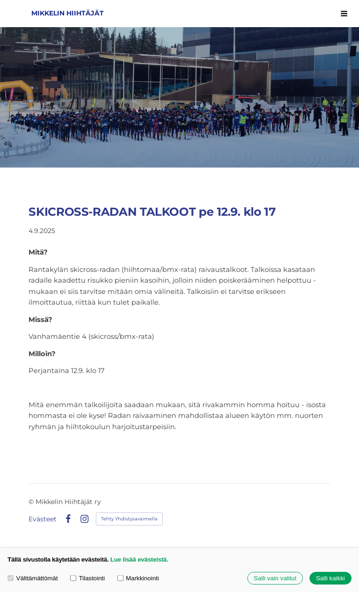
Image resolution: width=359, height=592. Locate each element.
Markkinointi (138, 578)
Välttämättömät (32, 578)
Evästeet (43, 519)
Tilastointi (87, 578)
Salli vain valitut (275, 578)
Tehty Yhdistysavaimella (129, 519)
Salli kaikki (330, 578)
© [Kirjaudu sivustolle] (32, 501)
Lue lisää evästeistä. (139, 559)
